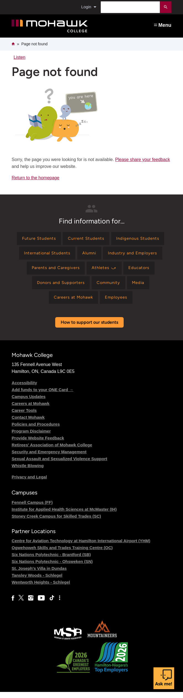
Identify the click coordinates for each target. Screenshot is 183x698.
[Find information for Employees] (118, 303)
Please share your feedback (142, 159)
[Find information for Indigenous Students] (140, 239)
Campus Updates (29, 402)
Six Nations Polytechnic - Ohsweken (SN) (52, 567)
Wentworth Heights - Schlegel (41, 588)
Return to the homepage (35, 177)
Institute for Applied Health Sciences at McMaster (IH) (64, 515)
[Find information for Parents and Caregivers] (53, 271)
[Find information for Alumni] (89, 255)
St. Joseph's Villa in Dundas (39, 574)
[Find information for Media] (141, 287)
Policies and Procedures (36, 430)
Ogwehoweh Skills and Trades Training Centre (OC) (62, 553)
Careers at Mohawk (30, 409)
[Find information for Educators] (142, 271)
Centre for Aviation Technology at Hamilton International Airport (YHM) (81, 546)
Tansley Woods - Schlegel (37, 581)
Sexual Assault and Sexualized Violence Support (59, 464)
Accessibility (24, 388)
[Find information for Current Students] (86, 239)
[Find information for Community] (109, 287)
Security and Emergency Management (49, 457)
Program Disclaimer (31, 437)
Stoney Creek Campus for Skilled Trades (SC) (56, 522)
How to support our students (89, 328)
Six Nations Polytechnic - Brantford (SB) (51, 560)
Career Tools (24, 416)
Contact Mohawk (28, 423)
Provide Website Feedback (38, 444)
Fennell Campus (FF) (32, 508)
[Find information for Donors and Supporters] (58, 287)
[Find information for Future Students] (35, 239)
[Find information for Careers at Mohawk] (72, 303)
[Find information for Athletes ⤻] (105, 271)
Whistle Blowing (28, 471)
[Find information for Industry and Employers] (136, 255)
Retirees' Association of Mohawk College (52, 451)
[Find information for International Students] (44, 255)
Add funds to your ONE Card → (42, 395)
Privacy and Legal (29, 483)
